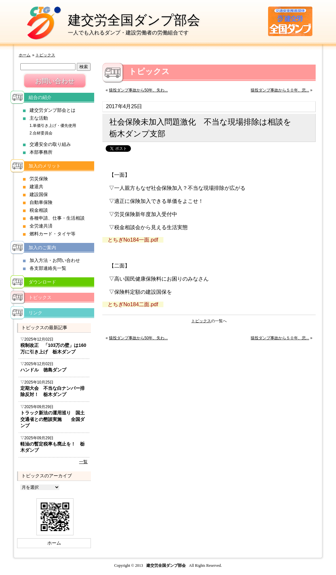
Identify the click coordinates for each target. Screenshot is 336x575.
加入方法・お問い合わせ (55, 260)
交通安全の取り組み (50, 144)
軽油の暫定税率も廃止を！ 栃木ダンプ (52, 447)
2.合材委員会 (41, 133)
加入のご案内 (42, 247)
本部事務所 (41, 152)
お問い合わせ (54, 81)
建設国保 (39, 194)
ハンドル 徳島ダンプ (43, 369)
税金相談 (39, 210)
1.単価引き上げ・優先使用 (53, 125)
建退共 (36, 186)
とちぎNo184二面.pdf (133, 304)
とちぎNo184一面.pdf (133, 240)
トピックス (45, 55)
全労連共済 (41, 225)
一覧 (83, 461)
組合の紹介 (40, 97)
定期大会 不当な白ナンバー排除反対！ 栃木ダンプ (52, 391)
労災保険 (39, 178)
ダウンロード (42, 282)
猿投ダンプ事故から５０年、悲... (280, 90)
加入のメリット (45, 166)
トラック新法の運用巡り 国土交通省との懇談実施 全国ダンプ (52, 419)
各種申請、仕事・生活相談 (57, 218)
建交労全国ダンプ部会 (134, 20)
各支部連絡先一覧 (48, 268)
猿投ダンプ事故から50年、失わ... (138, 90)
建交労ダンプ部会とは (52, 110)
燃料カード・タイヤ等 (52, 233)
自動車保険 (41, 202)
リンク (35, 312)
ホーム (25, 55)
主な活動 (39, 118)
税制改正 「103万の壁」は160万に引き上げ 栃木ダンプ (53, 348)
